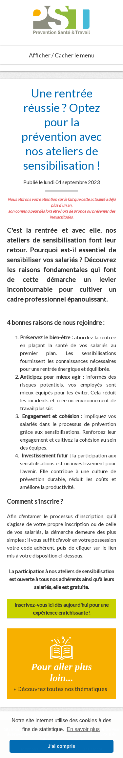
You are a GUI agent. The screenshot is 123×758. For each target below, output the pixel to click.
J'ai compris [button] (61, 746)
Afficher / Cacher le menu (61, 55)
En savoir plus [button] (83, 729)
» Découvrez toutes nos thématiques (60, 688)
